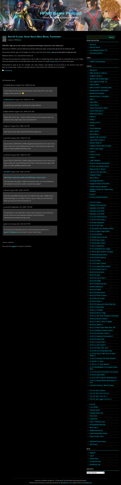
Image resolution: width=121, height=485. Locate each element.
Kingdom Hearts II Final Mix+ (100, 184)
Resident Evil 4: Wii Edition (99, 90)
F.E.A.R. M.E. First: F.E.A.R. (99, 393)
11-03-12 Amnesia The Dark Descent (103, 358)
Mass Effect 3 (94, 178)
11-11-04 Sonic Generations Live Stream (104, 372)
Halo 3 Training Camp (97, 422)
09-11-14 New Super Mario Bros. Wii (102, 327)
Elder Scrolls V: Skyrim (98, 169)
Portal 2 (92, 157)
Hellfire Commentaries (97, 61)
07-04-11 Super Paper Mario (100, 231)
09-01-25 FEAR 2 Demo (98, 295)
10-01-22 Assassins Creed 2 (99, 333)
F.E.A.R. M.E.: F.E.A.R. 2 (98, 396)
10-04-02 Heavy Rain (97, 339)
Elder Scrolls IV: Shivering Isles (100, 87)
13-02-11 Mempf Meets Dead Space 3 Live (103, 381)
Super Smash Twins (97, 436)
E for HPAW (94, 407)
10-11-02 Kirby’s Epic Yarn (99, 348)
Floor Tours (94, 416)
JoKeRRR (6, 172)
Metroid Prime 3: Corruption (99, 96)
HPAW (16, 40)
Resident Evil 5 (95, 122)
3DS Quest (93, 444)
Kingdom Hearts (95, 175)
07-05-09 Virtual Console (98, 237)
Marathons (93, 70)
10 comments (8, 70)
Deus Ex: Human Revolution (99, 163)
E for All (92, 404)
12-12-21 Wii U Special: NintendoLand (103, 378)
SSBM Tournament (96, 430)
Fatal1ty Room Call (96, 413)
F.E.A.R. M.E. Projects (97, 390)
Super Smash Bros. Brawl (99, 108)
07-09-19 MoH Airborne (98, 257)
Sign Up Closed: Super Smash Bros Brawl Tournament (34, 36)
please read (53, 61)
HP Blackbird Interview (98, 425)
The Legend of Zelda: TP (98, 82)
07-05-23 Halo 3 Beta (97, 240)
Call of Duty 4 (94, 105)
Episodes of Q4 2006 (97, 214)
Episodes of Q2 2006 (97, 208)
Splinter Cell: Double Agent (99, 79)
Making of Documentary (98, 205)
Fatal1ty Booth (95, 410)
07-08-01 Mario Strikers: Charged (101, 252)
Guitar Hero (94, 419)
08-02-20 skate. (95, 275)
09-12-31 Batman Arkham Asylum (101, 330)
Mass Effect (94, 102)
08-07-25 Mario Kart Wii (98, 284)
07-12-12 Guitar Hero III (98, 269)
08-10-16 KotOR (95, 289)
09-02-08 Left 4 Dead (97, 298)
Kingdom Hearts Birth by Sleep (100, 146)
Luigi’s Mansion (95, 160)
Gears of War (94, 85)
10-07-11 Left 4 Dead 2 (98, 345)
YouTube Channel (96, 53)
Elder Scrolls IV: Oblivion (98, 73)
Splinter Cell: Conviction (98, 137)
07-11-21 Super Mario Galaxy (100, 266)
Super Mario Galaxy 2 (97, 140)
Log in (92, 456)
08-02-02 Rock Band (97, 272)
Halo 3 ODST (94, 131)
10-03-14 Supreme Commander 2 (101, 336)
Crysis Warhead (95, 128)
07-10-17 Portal (95, 260)
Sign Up (53, 52)
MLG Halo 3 (94, 427)
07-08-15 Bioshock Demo (98, 255)
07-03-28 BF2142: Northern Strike (101, 228)
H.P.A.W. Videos (95, 202)
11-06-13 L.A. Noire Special (99, 364)
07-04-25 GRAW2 (96, 234)
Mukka (86, 483)
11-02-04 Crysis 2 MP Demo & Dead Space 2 (102, 354)
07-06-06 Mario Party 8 (98, 243)
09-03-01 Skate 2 (96, 301)
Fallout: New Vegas (96, 149)
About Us (93, 44)
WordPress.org (95, 464)
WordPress (64, 483)
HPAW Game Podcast (61, 13)
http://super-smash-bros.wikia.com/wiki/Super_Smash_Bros (24, 177)
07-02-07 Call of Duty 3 (98, 220)
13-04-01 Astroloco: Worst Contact (102, 385)
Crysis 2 (92, 152)
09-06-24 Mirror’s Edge (98, 313)
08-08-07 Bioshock (96, 287)
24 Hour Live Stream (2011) (99, 166)
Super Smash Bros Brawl (98, 433)
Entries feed (94, 459)
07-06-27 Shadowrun (97, 246)
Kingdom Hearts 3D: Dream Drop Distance (101, 190)
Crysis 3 (92, 194)
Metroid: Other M (96, 143)
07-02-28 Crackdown (97, 223)
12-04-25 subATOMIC (97, 375)
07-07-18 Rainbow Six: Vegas (100, 249)
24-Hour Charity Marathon (99, 197)
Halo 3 (92, 99)
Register (92, 453)
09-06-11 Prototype (96, 310)
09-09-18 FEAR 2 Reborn (98, 319)
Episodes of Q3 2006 (97, 211)
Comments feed (95, 461)
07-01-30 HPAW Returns (98, 217)
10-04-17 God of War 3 (98, 342)
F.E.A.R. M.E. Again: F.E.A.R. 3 (100, 399)
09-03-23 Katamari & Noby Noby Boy (103, 304)
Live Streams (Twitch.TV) (98, 50)
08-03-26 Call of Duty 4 (98, 278)
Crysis (92, 125)
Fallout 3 (93, 117)
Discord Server (95, 47)
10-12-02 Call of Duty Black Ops (101, 351)
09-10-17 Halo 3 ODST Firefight (101, 322)
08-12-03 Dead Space (97, 292)
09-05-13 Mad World (97, 307)
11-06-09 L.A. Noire (96, 361)
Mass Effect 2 (94, 134)
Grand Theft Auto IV (97, 111)
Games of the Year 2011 (98, 172)
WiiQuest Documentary (98, 441)
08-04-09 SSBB (95, 281)
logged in (14, 246)
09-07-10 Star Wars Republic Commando (104, 316)
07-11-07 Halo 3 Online (98, 263)
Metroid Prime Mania (97, 93)
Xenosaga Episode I (97, 181)
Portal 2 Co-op (95, 154)
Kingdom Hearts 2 (96, 76)
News (19, 40)
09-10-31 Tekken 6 (96, 324)
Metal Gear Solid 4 (96, 114)
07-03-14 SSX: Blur (96, 225)
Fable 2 (92, 119)
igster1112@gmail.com (12, 232)
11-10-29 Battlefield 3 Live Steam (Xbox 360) (103, 368)
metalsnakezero (9, 99)
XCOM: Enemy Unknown (98, 186)
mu (91, 483)
